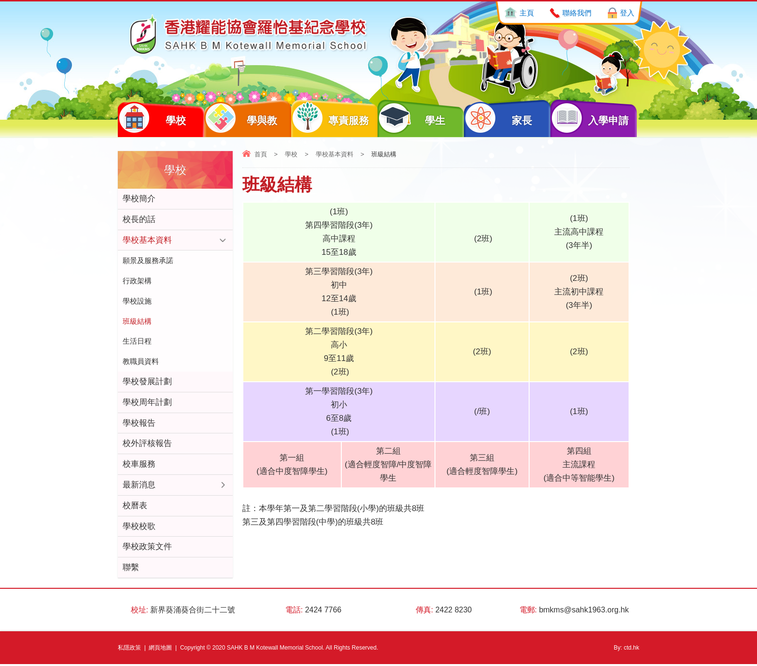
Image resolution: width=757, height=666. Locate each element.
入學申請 (589, 118)
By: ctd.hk (626, 649)
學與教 (240, 118)
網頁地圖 (160, 649)
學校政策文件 (147, 548)
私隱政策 (129, 649)
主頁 (526, 13)
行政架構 (137, 281)
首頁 (260, 154)
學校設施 (137, 301)
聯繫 (131, 569)
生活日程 (137, 342)
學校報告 (139, 424)
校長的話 (139, 219)
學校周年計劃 (147, 403)
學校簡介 (139, 198)
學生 (412, 118)
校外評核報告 (147, 444)
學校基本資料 (334, 154)
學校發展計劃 (147, 382)
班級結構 (137, 322)
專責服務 (330, 118)
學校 (152, 118)
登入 (627, 13)
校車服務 (139, 465)
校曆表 (135, 507)
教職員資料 (141, 362)
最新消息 (139, 486)
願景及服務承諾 (148, 261)
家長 (498, 118)
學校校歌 (139, 527)
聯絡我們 (576, 13)
